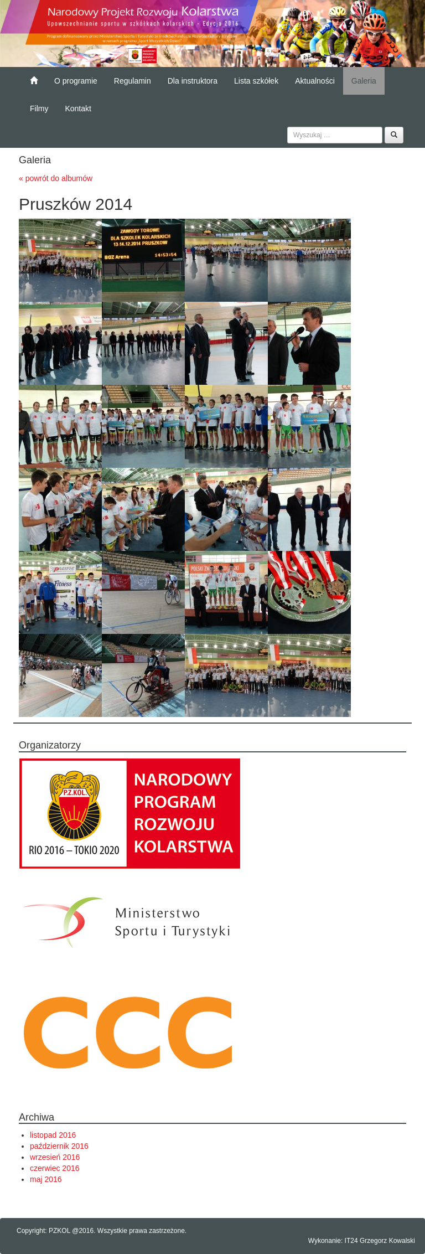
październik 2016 (59, 1146)
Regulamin (132, 80)
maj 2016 (46, 1179)
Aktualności (315, 80)
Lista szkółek (256, 80)
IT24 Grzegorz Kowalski (380, 1241)
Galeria (363, 80)
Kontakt (78, 108)
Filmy (39, 108)
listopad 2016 (53, 1135)
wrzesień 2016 (55, 1157)
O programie (75, 80)
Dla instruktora (192, 80)
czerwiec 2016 (55, 1168)
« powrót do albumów (55, 178)
